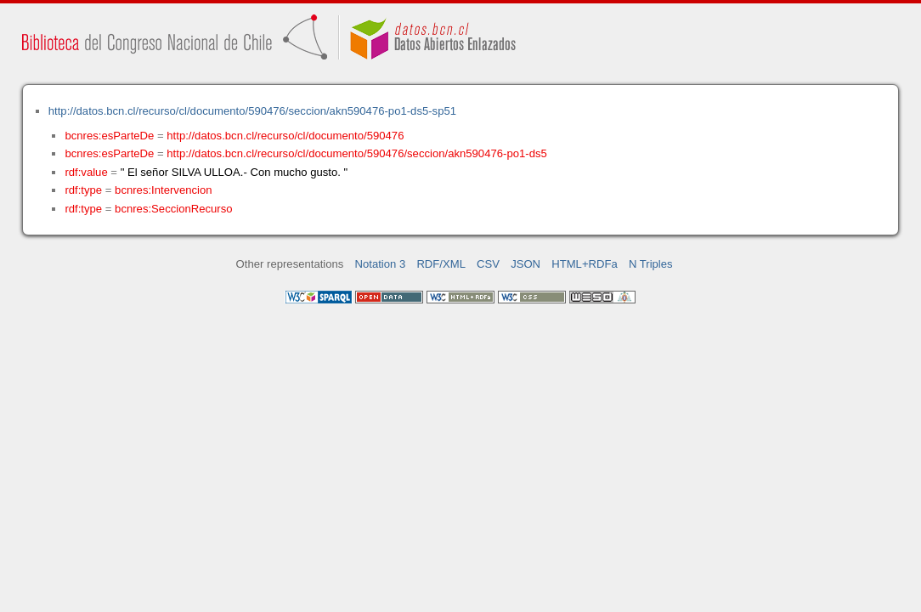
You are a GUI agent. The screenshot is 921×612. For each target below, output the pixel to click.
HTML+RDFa (584, 264)
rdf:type (83, 190)
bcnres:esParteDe (109, 135)
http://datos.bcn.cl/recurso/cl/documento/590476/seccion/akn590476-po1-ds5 (356, 153)
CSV (488, 264)
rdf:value (86, 172)
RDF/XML (441, 264)
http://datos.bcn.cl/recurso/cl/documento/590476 (285, 135)
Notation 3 (380, 264)
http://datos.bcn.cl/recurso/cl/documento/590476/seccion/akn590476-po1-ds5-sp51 (252, 111)
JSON (525, 264)
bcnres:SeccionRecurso (173, 208)
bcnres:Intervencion (163, 190)
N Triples (651, 264)
